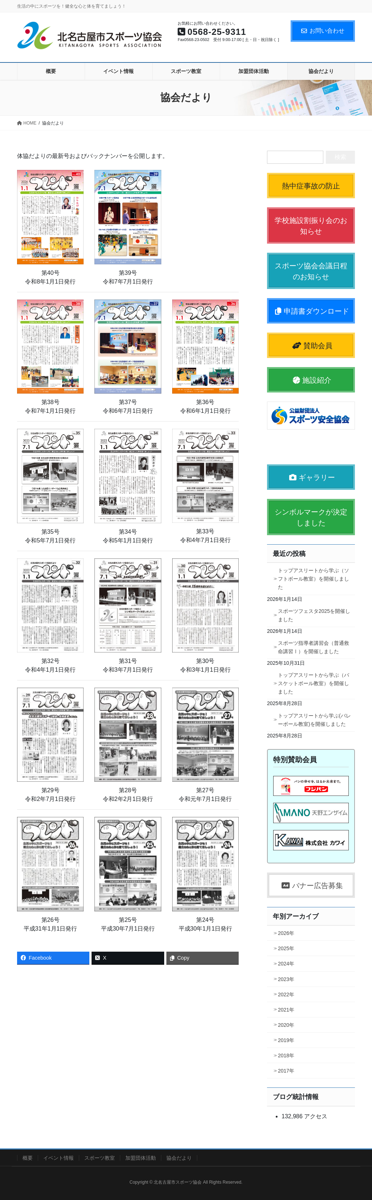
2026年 (286, 933)
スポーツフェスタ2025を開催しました (314, 615)
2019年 (286, 1040)
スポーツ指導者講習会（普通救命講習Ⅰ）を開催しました (313, 647)
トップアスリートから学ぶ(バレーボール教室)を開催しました (314, 720)
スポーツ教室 (99, 1158)
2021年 (286, 1010)
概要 (28, 1158)
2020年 (286, 1025)
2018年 (286, 1055)
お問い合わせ (322, 31)
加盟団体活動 (140, 1158)
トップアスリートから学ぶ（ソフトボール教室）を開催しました (313, 579)
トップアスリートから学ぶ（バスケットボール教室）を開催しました (313, 683)
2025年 (286, 948)
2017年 (286, 1071)
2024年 (286, 964)
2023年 (286, 979)
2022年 (286, 994)
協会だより (179, 1158)
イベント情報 (58, 1158)
